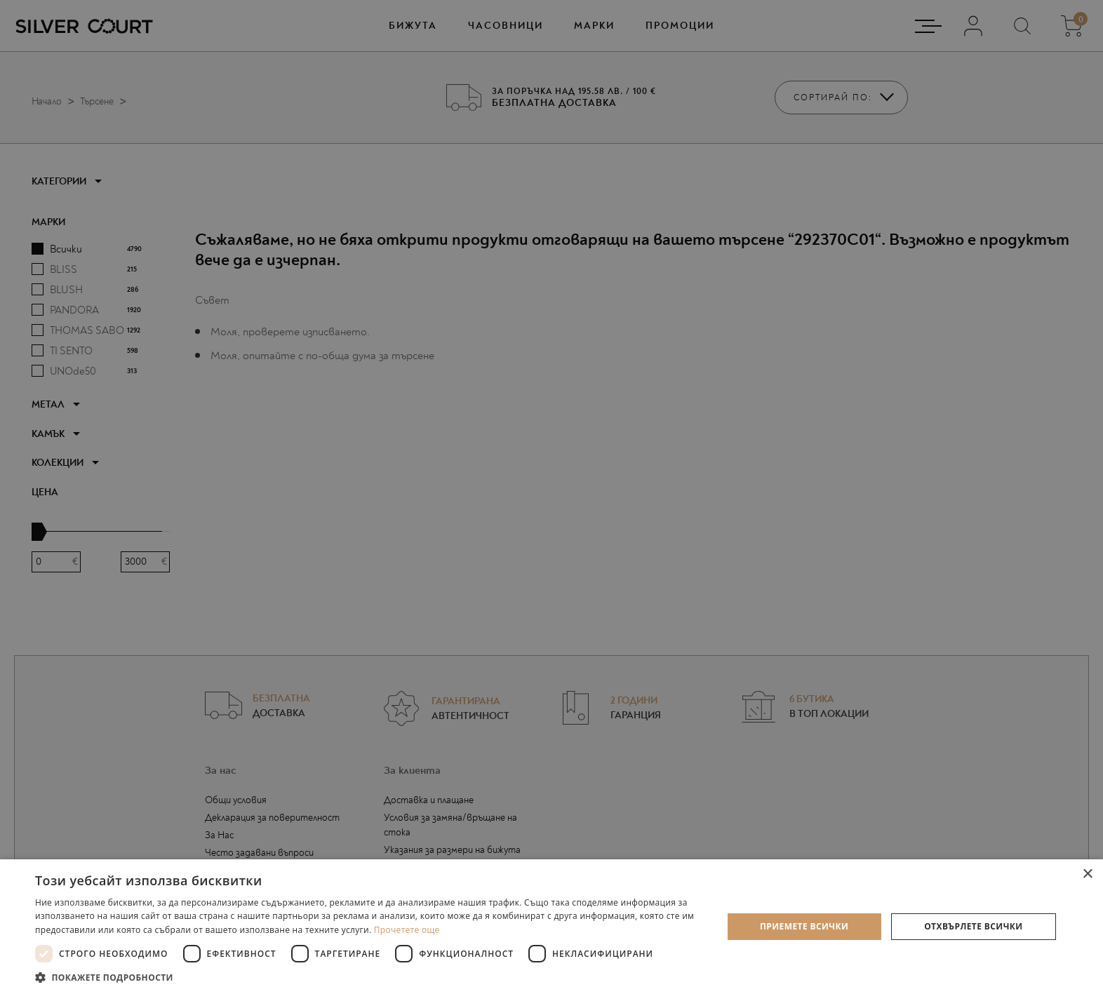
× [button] (1087, 874)
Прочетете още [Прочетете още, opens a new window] (407, 930)
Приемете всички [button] (804, 926)
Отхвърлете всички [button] (973, 926)
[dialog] (551, 497)
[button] (368, 976)
